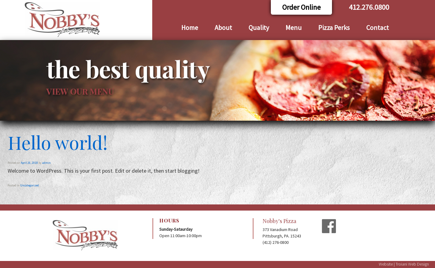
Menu (294, 27)
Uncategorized (29, 185)
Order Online (301, 7)
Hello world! (58, 142)
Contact (377, 27)
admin (46, 163)
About (223, 27)
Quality (259, 27)
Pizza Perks (334, 27)
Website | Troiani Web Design (404, 264)
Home (189, 27)
